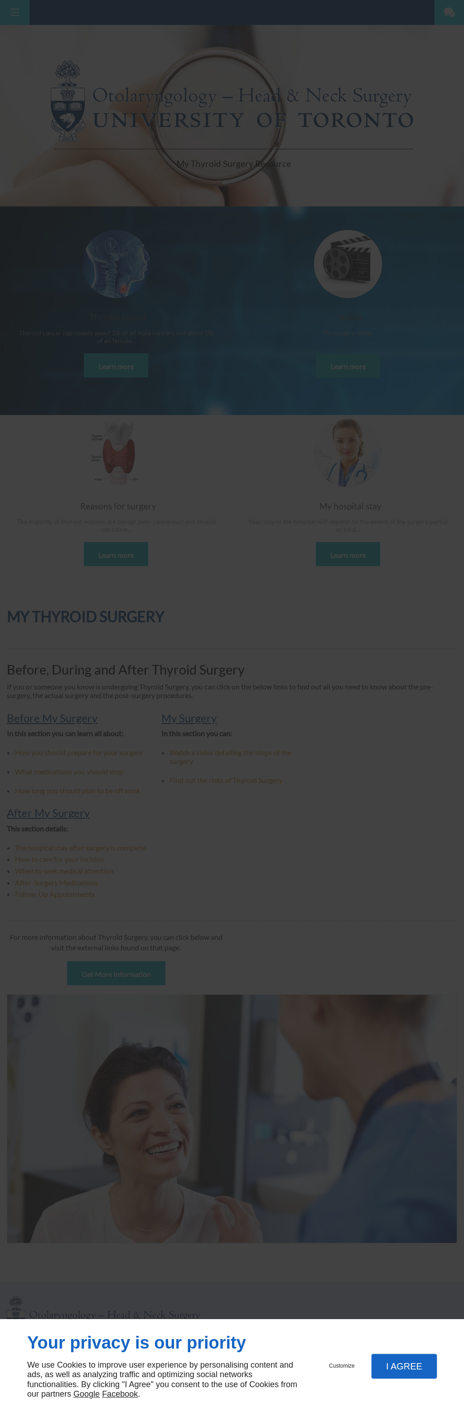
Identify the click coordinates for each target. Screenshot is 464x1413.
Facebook (120, 1393)
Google (86, 1393)
